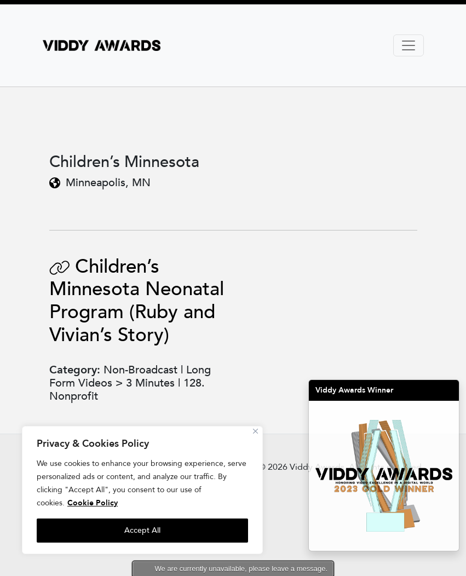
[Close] (255, 431)
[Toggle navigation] (408, 45)
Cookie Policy (92, 503)
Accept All (142, 530)
